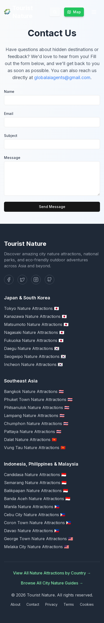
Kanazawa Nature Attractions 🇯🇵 (35, 316)
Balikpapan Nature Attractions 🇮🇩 (36, 490)
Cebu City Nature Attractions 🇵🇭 (34, 514)
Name (9, 91)
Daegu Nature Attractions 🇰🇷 (31, 348)
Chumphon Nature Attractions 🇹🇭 (36, 423)
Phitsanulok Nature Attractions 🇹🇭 (36, 407)
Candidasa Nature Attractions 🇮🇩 (35, 474)
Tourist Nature (18, 12)
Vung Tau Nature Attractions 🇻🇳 (35, 447)
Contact (32, 604)
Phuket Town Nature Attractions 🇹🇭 (38, 399)
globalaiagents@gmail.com (62, 77)
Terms (69, 604)
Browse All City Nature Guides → (52, 582)
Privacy (51, 604)
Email (8, 113)
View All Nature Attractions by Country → (52, 572)
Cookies (87, 604)
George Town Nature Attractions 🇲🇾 (38, 538)
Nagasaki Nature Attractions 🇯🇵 (34, 332)
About (15, 604)
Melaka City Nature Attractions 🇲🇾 (36, 546)
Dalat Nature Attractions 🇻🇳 (30, 439)
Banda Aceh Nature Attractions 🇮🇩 (37, 498)
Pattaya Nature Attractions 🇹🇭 (32, 431)
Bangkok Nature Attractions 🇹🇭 (34, 391)
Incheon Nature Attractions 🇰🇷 (33, 364)
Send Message (52, 206)
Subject (10, 135)
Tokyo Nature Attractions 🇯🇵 (31, 308)
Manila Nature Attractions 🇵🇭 (32, 506)
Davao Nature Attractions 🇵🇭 (31, 530)
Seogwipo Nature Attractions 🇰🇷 (35, 356)
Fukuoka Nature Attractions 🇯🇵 (34, 340)
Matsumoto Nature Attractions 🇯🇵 (36, 324)
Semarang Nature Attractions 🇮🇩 (35, 482)
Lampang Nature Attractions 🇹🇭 (34, 415)
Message (12, 157)
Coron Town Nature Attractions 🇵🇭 (37, 522)
